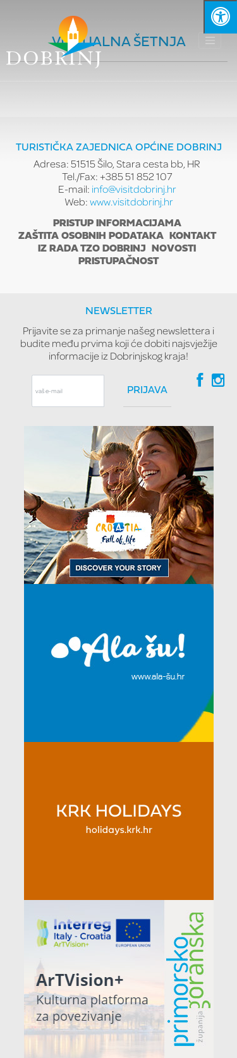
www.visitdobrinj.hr (131, 201)
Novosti (174, 249)
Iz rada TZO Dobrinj (92, 249)
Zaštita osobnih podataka (91, 236)
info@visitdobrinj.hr (134, 188)
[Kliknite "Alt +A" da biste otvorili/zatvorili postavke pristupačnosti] (220, 16)
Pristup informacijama (117, 224)
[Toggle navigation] (209, 40)
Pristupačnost (118, 262)
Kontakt (192, 236)
